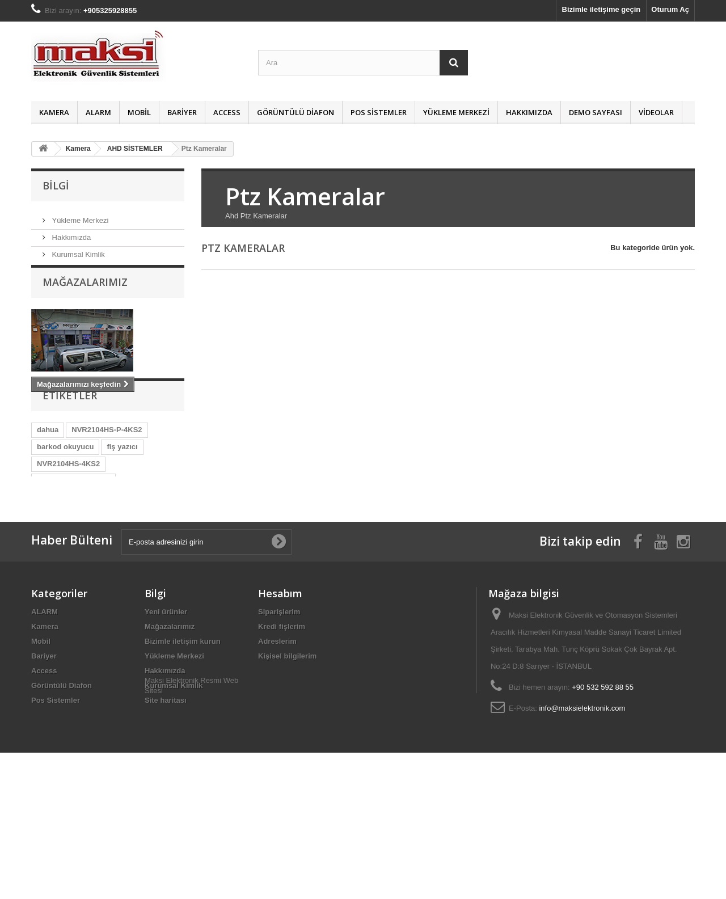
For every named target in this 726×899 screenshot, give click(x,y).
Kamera (54, 112)
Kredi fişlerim (281, 733)
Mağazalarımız (85, 292)
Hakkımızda (529, 112)
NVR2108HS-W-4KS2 (73, 539)
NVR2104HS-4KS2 (68, 505)
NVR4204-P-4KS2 (67, 556)
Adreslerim (277, 748)
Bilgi (56, 185)
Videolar (656, 112)
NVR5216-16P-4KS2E (73, 522)
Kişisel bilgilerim (287, 762)
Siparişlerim (279, 718)
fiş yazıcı (122, 488)
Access (226, 112)
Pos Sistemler (379, 112)
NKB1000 (126, 556)
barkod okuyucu (65, 488)
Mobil (139, 112)
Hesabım (280, 700)
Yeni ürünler (166, 718)
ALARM (98, 112)
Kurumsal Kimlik (77, 250)
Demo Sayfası (595, 112)
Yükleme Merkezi (456, 112)
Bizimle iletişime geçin (601, 9)
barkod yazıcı (60, 573)
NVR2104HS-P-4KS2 (106, 471)
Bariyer (182, 112)
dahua (47, 471)
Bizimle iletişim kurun (183, 748)
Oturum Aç (670, 9)
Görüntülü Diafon (295, 112)
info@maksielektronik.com (582, 815)
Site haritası (166, 807)
